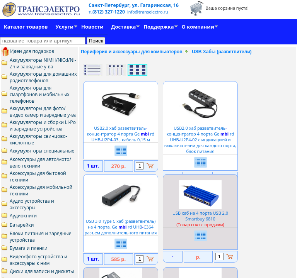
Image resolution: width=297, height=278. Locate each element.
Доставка (123, 26)
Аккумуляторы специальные (42, 150)
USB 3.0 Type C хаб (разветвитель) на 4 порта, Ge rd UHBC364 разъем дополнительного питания (121, 224)
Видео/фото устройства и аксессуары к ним (38, 259)
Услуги (64, 26)
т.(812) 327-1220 (107, 11)
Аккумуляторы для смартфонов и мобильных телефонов (40, 94)
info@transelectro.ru (147, 12)
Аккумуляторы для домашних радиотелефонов (43, 77)
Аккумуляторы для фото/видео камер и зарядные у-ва (43, 111)
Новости (92, 26)
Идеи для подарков (27, 51)
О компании (198, 26)
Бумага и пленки (29, 248)
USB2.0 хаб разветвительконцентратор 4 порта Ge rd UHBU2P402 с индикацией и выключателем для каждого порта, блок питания (200, 136)
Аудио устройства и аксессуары (32, 204)
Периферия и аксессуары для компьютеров (132, 51)
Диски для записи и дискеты (42, 271)
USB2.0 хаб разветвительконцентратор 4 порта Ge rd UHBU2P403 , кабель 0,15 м (120, 130)
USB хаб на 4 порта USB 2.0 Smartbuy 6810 (200, 215)
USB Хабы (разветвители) (221, 51)
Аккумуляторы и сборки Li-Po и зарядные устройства (43, 125)
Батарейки (22, 225)
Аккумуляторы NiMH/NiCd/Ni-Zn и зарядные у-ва (43, 63)
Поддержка (158, 26)
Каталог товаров (26, 26)
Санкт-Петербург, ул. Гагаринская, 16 (134, 5)
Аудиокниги (23, 215)
